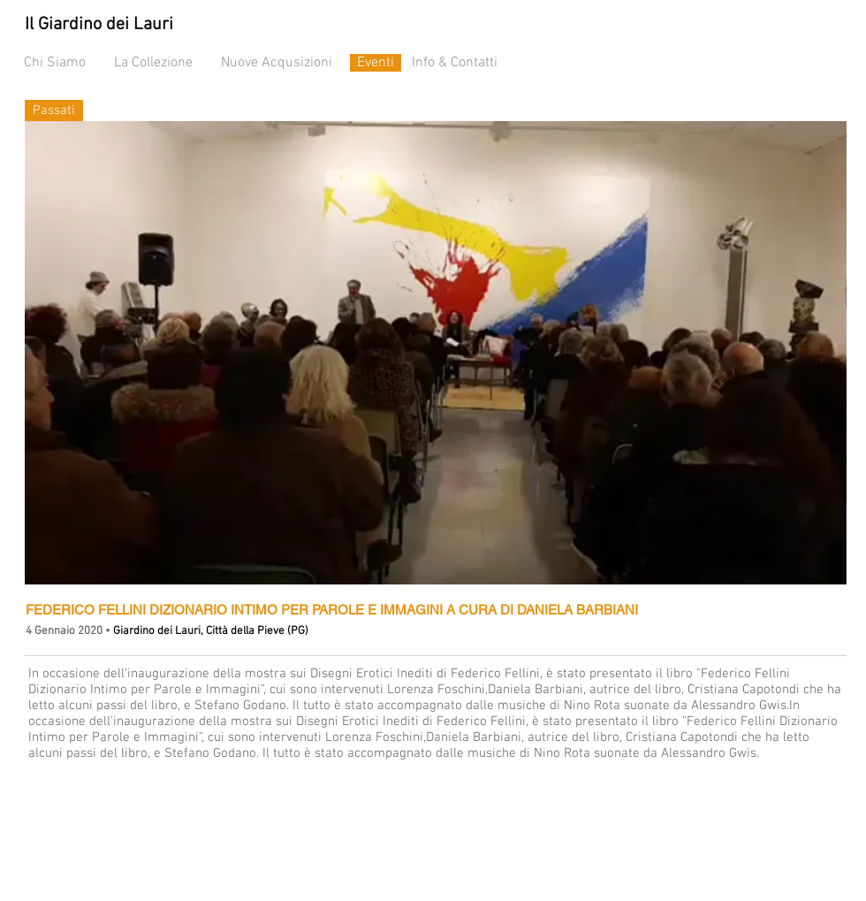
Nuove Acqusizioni (276, 63)
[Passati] (54, 110)
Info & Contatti (455, 63)
